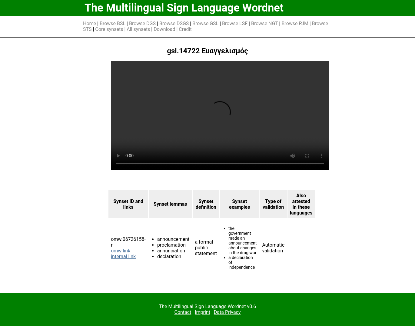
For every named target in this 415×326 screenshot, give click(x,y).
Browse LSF (234, 23)
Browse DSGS (174, 23)
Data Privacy (227, 312)
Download (164, 29)
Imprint (202, 312)
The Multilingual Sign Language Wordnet (184, 8)
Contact (182, 312)
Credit (185, 29)
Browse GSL (205, 23)
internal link (123, 256)
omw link (120, 251)
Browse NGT (264, 23)
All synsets (138, 29)
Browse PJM (294, 23)
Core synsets (109, 29)
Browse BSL (112, 23)
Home (89, 23)
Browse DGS (142, 23)
